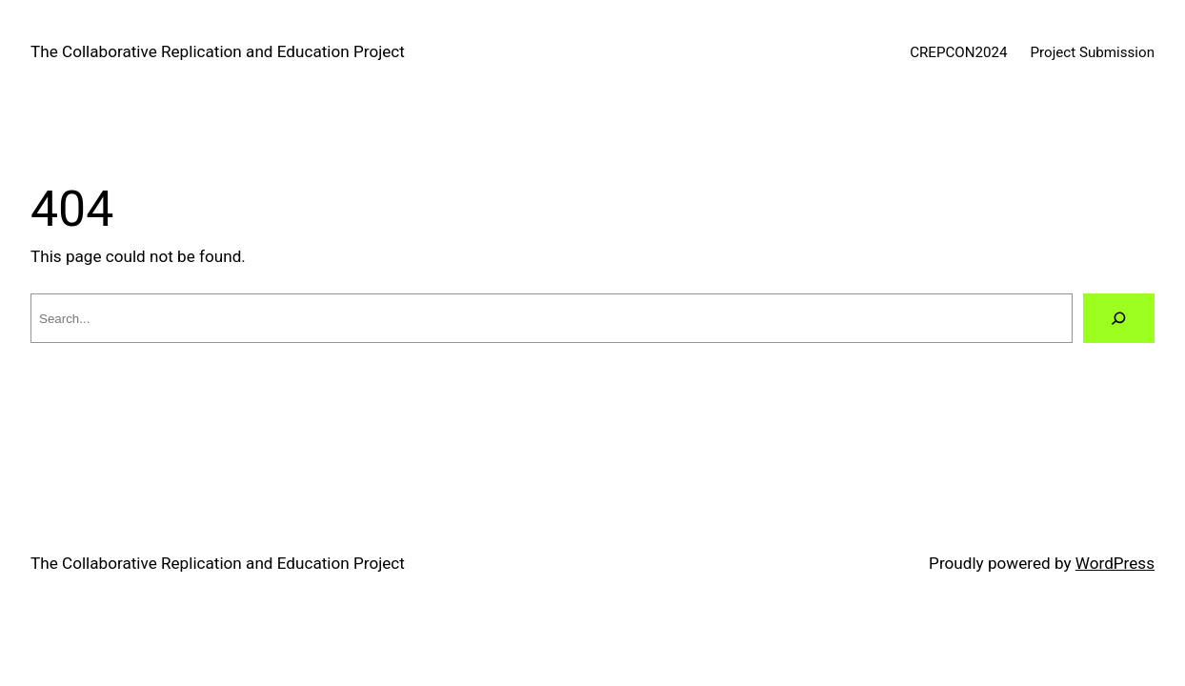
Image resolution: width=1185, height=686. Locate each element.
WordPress (1115, 563)
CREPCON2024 (958, 52)
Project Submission (1093, 52)
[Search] (1119, 318)
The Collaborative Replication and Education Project (217, 51)
